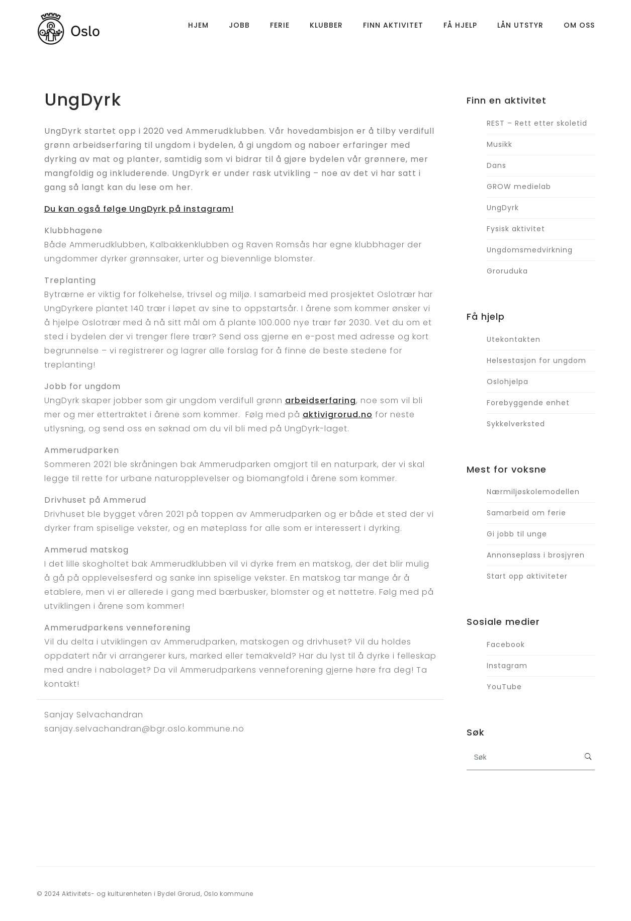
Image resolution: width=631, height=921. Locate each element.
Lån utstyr (520, 28)
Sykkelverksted (516, 424)
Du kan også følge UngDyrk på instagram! (139, 209)
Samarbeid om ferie (526, 513)
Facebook (506, 644)
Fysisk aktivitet (516, 229)
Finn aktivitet (393, 28)
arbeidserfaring (320, 400)
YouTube (504, 687)
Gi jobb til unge (517, 534)
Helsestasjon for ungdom (536, 360)
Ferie (280, 28)
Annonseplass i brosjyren (536, 555)
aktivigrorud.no (338, 414)
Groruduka (507, 271)
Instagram (507, 666)
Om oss (579, 28)
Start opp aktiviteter (527, 576)
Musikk (499, 144)
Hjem (198, 28)
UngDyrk (503, 208)
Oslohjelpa (507, 382)
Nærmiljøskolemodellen (533, 492)
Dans (496, 165)
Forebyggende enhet (528, 403)
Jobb (239, 28)
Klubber (326, 28)
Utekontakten (513, 339)
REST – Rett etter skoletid (537, 123)
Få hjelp (460, 28)
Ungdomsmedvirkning (530, 250)
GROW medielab (519, 186)
